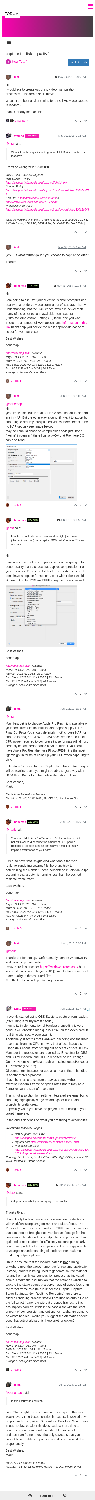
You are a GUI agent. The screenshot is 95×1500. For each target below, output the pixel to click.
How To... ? (20, 57)
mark (17, 704)
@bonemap (14, 399)
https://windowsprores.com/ (59, 962)
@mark (11, 825)
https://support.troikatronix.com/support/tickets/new (36, 178)
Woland (19, 131)
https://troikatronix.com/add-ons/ (37, 193)
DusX (17, 1004)
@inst (10, 139)
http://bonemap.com (18, 348)
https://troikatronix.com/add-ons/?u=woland (31, 197)
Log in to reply (78, 58)
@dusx (11, 1188)
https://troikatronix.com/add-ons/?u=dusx (55, 1137)
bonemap (20, 281)
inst (16, 72)
